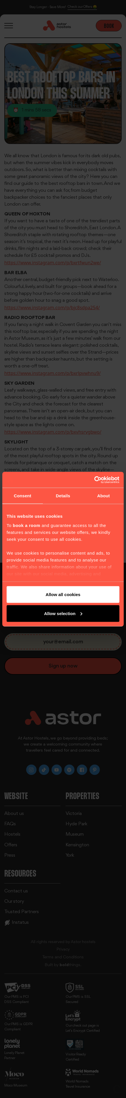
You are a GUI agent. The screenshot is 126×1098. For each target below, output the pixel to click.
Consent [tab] (22, 495)
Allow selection (63, 613)
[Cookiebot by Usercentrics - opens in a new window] (94, 479)
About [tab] (103, 495)
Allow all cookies (63, 594)
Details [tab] (63, 495)
